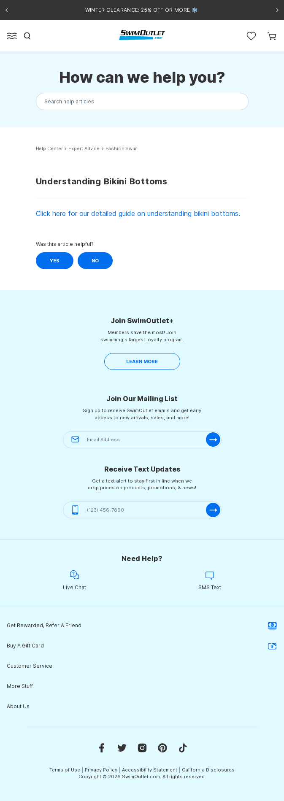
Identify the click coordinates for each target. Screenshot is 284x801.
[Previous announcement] (7, 10)
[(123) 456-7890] (142, 510)
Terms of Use (64, 770)
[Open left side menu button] (12, 36)
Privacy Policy (101, 770)
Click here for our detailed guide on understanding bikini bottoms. (138, 213)
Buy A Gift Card (142, 646)
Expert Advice (84, 148)
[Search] (27, 36)
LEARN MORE (142, 361)
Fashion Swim (121, 148)
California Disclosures (208, 770)
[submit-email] (213, 439)
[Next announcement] (277, 10)
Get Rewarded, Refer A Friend (142, 625)
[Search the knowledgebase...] (142, 101)
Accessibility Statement (149, 770)
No (95, 261)
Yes (55, 261)
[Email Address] (142, 439)
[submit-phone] (213, 510)
